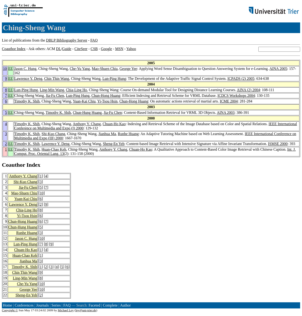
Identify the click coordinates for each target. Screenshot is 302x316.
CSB (94, 49)
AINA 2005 (278, 69)
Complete (110, 305)
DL (58, 49)
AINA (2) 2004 (248, 90)
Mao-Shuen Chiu (105, 69)
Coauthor (13, 165)
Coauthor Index (13, 49)
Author (125, 305)
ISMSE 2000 (278, 144)
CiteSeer (81, 49)
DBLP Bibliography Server (66, 40)
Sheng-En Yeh (114, 144)
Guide (66, 49)
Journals (42, 305)
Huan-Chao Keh (54, 149)
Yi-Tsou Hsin (107, 101)
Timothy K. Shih (27, 101)
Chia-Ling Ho (76, 90)
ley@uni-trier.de (86, 310)
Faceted (94, 305)
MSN (119, 49)
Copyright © (10, 310)
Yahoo (131, 49)
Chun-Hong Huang (105, 96)
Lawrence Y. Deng (28, 79)
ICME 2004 (229, 101)
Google (106, 49)
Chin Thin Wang (56, 79)
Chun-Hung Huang (87, 113)
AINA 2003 (226, 113)
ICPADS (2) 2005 (240, 79)
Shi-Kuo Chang (53, 134)
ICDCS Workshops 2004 (236, 96)
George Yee (128, 69)
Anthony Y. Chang (87, 124)
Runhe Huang (128, 134)
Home (7, 305)
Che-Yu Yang (80, 69)
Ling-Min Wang (52, 90)
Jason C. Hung (25, 69)
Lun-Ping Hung (114, 79)
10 (5, 69)
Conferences (24, 305)
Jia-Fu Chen (55, 96)
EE (10, 69)
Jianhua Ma (107, 134)
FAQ (94, 40)
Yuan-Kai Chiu (84, 101)
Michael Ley (66, 310)
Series (56, 305)
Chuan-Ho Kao (114, 124)
